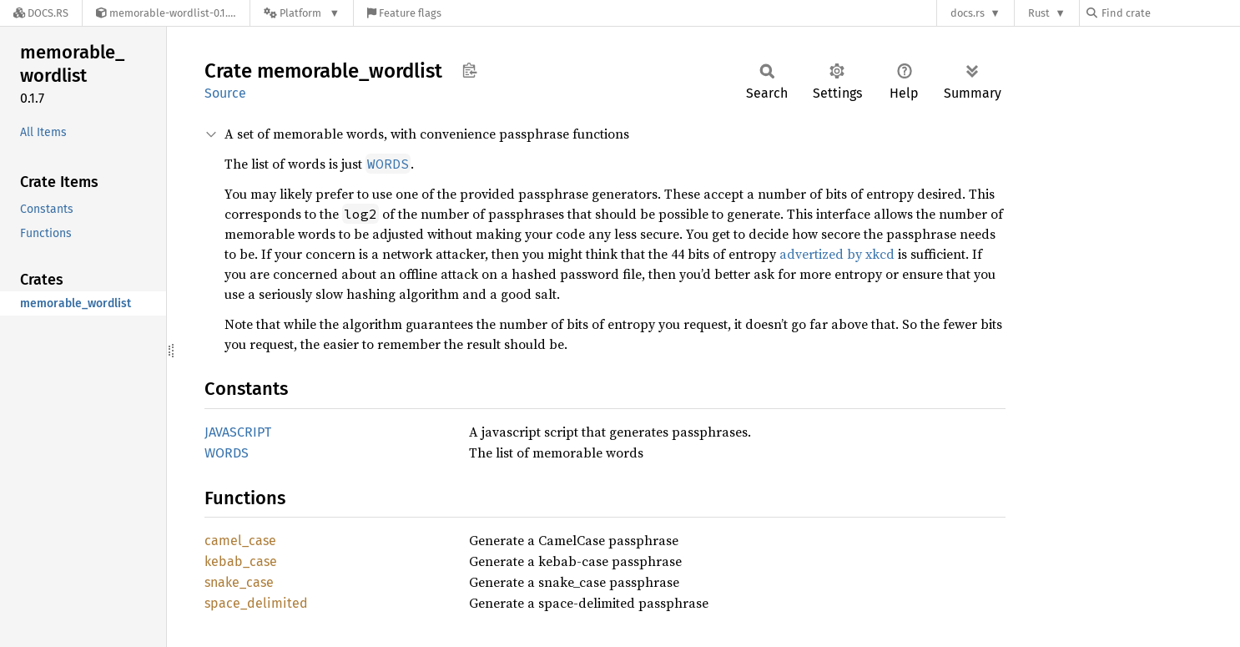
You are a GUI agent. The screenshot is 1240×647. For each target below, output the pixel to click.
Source (225, 93)
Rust (1039, 13)
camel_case (240, 540)
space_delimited (256, 603)
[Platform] (301, 13)
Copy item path (469, 70)
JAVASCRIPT (237, 432)
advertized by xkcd (837, 254)
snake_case (239, 582)
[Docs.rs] (41, 13)
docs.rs (967, 13)
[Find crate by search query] (1170, 13)
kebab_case (240, 561)
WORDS (226, 453)
